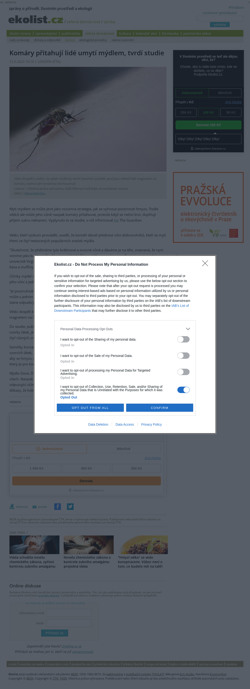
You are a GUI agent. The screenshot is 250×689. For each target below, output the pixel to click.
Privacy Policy (151, 424)
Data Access (125, 424)
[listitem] (125, 328)
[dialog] (125, 344)
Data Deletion (98, 424)
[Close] (206, 264)
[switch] (183, 339)
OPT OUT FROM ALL (90, 408)
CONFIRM (160, 408)
